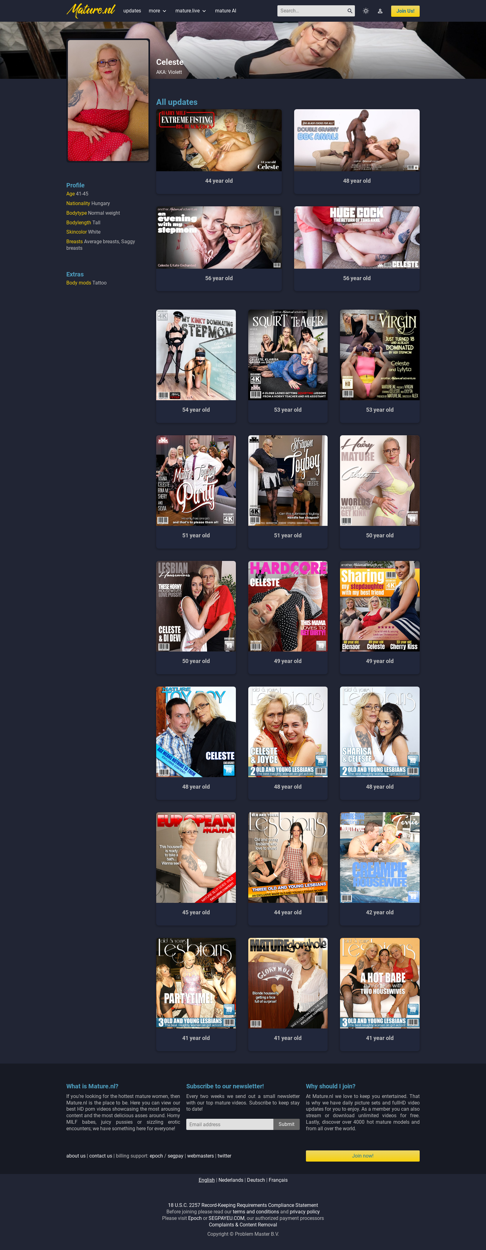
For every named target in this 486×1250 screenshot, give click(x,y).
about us (76, 1156)
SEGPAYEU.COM (227, 1218)
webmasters (200, 1156)
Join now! (362, 1156)
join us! (405, 11)
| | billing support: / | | (148, 1156)
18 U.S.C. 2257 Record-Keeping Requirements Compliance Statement (243, 1205)
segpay (175, 1156)
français (278, 1180)
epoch (156, 1156)
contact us (100, 1156)
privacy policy (305, 1212)
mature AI (225, 11)
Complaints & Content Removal (243, 1225)
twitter (224, 1156)
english (207, 1180)
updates (132, 11)
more (158, 11)
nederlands (231, 1180)
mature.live (191, 11)
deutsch (256, 1180)
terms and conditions (256, 1212)
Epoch (195, 1218)
